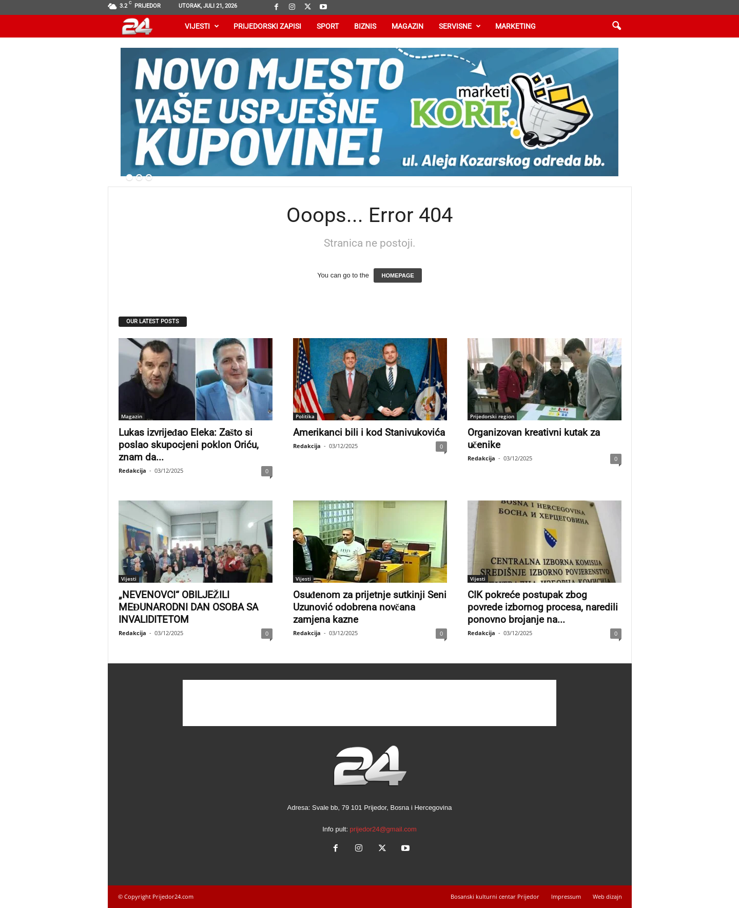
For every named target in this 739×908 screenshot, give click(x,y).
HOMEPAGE (397, 275)
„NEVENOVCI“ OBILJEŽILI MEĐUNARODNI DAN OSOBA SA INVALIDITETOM (189, 607)
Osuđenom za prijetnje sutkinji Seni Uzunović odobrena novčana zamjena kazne (370, 607)
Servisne (460, 26)
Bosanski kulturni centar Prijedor (495, 896)
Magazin (407, 26)
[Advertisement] (369, 703)
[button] (616, 26)
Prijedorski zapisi (267, 26)
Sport (328, 26)
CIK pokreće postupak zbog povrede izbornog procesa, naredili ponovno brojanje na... (543, 607)
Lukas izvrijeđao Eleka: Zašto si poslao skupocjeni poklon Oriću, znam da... (189, 445)
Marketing (515, 26)
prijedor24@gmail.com (383, 829)
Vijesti (202, 26)
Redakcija (132, 470)
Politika (305, 416)
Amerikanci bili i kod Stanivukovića (369, 432)
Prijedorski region (492, 416)
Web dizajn (607, 896)
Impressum (566, 896)
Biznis (365, 26)
